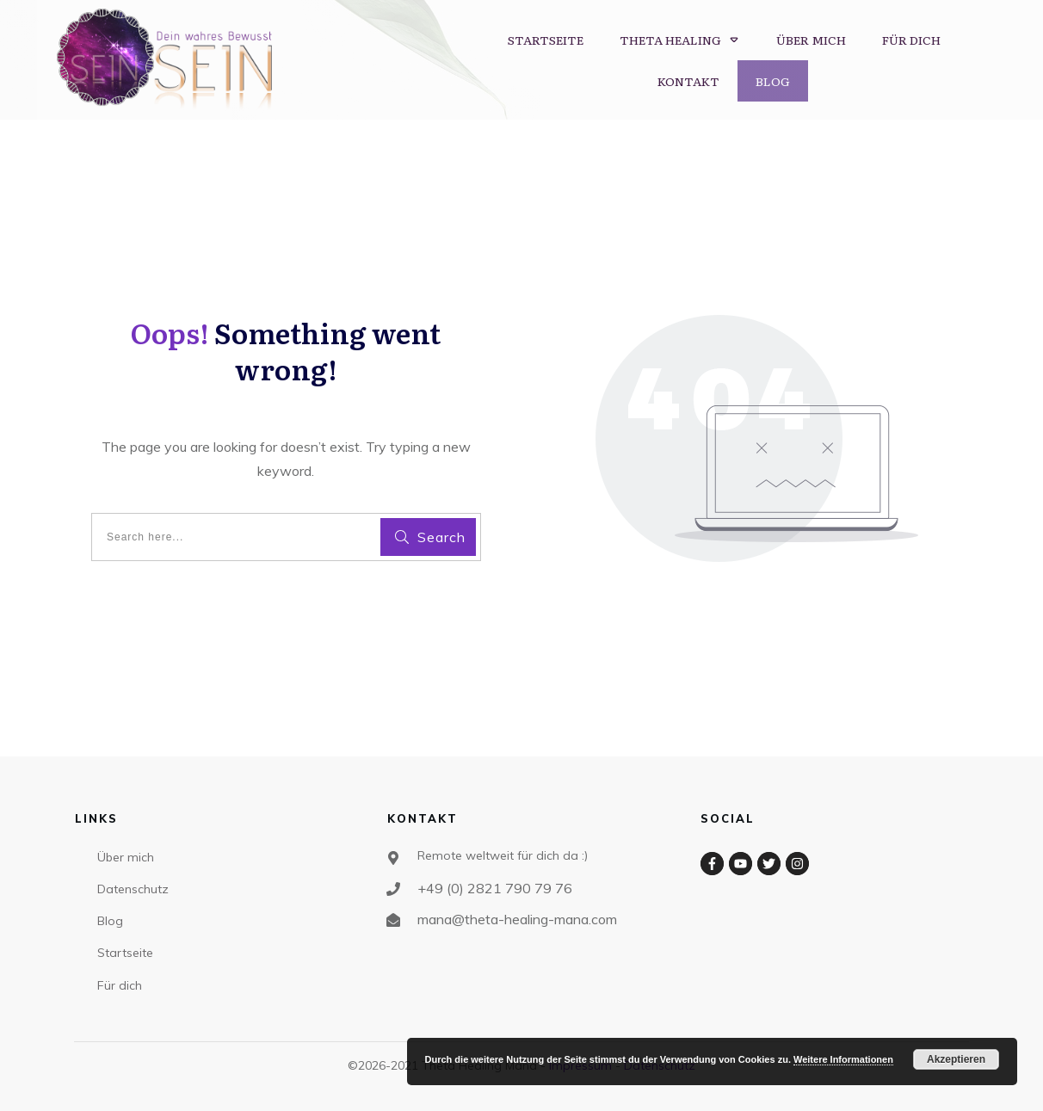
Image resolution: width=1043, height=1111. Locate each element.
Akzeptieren (956, 1059)
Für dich (119, 985)
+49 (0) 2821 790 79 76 (496, 888)
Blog (110, 921)
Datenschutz (133, 889)
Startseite (125, 952)
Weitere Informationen (843, 1059)
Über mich (125, 857)
